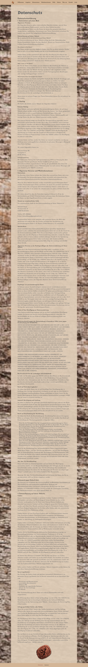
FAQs (53, 2)
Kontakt (71, 2)
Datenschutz (40, 665)
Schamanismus (35, 2)
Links (75, 2)
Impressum (47, 665)
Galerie (59, 2)
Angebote (27, 2)
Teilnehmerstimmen (46, 2)
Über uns (64, 2)
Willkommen (21, 2)
